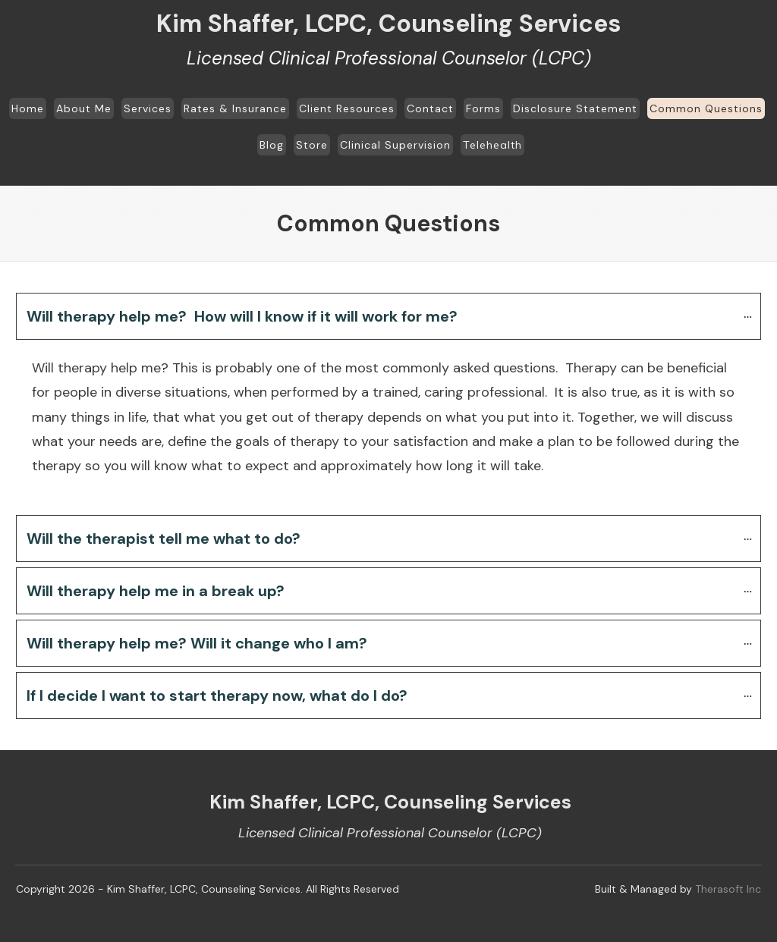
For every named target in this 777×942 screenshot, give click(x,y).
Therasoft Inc (728, 889)
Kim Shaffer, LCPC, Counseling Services (388, 23)
